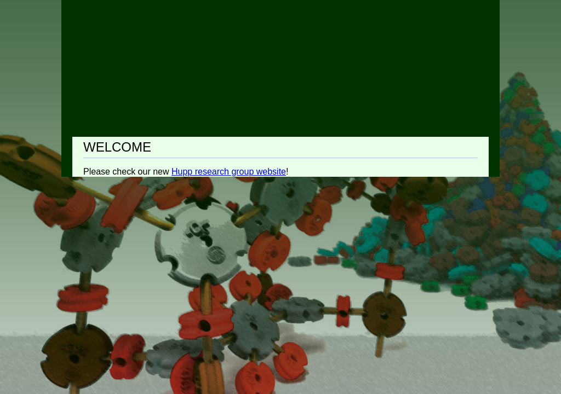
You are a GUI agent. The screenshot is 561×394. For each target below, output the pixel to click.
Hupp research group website (228, 171)
